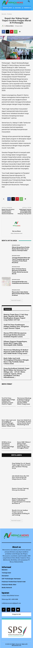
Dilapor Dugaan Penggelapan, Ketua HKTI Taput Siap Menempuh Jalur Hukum (15, 343)
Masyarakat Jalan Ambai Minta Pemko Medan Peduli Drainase (20, 293)
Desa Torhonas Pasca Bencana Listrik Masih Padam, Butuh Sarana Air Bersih (20, 271)
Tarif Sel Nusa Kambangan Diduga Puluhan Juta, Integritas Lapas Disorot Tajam (16, 326)
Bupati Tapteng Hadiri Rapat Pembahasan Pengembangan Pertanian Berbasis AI (21, 501)
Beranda (4, 14)
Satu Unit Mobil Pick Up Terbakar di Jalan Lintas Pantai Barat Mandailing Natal (24, 422)
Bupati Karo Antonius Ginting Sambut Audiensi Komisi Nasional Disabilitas (8, 211)
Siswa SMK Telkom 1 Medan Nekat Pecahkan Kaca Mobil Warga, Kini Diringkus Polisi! (24, 445)
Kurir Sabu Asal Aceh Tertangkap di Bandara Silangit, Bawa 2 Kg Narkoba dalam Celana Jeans (16, 361)
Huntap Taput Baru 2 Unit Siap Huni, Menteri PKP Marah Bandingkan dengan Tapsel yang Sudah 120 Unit (16, 317)
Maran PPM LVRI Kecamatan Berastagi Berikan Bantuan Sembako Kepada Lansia (15, 335)
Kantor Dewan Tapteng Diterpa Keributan (20, 489)
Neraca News (10, 25)
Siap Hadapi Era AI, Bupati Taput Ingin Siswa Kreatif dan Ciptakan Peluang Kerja (21, 465)
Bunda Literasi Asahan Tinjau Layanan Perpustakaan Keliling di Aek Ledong (20, 512)
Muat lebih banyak (16, 300)
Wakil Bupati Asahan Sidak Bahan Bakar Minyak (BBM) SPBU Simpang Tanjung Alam (24, 211)
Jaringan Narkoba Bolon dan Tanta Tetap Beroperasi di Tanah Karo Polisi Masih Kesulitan (21, 260)
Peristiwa (9, 14)
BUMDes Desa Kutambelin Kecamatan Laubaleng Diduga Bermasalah (8, 445)
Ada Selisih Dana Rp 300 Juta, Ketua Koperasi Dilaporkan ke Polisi (20, 477)
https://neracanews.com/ (16, 233)
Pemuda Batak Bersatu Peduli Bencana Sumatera (20, 282)
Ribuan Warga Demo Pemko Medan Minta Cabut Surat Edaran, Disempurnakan (20, 248)
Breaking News (16, 245)
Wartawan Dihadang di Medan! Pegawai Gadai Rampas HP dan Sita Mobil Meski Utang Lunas (16, 351)
